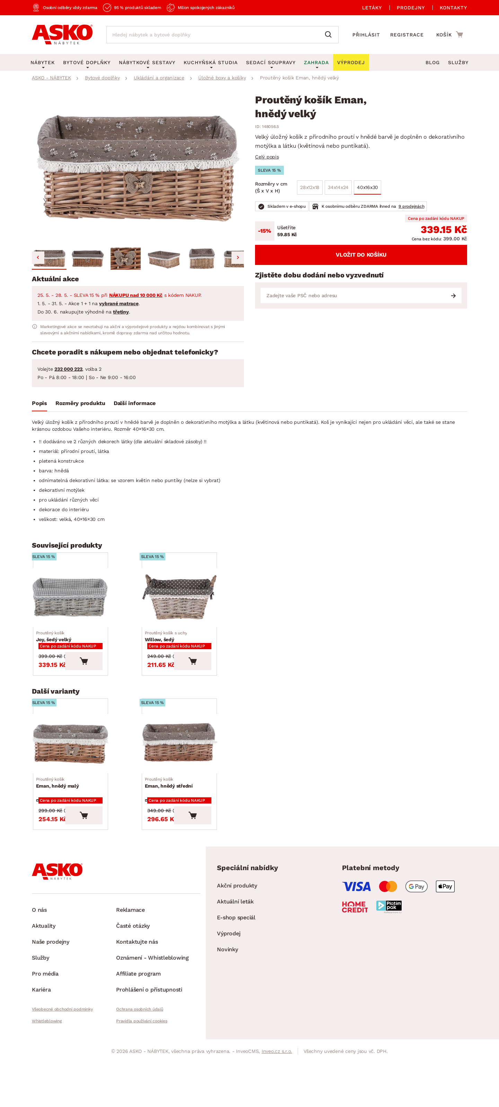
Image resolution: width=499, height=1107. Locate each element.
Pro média (45, 1029)
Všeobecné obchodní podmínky (62, 1064)
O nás (39, 965)
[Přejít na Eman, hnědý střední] (195, 781)
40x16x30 (367, 187)
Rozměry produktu (80, 403)
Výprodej (228, 989)
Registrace (407, 34)
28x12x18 (309, 187)
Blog (433, 62)
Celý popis (267, 157)
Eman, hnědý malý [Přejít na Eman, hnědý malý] (59, 829)
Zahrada (316, 62)
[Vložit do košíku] (115, 689)
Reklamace (130, 965)
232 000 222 (68, 369)
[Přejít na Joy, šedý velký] (86, 607)
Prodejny (411, 7)
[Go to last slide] (38, 257)
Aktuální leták (235, 957)
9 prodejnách (411, 206)
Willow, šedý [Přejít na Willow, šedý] (168, 656)
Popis (39, 403)
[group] (138, 170)
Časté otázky (133, 981)
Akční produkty (237, 941)
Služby (458, 62)
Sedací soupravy (271, 62)
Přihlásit (366, 34)
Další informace (135, 403)
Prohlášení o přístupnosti (149, 1045)
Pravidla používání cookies (141, 1076)
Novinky (227, 1005)
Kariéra (41, 1045)
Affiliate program (138, 1029)
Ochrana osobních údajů (139, 1064)
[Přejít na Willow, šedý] (195, 607)
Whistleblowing (47, 1076)
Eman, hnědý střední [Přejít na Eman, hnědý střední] (171, 829)
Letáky (372, 7)
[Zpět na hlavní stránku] (62, 34)
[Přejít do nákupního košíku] (449, 34)
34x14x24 (338, 187)
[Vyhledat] (330, 34)
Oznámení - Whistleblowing (152, 1013)
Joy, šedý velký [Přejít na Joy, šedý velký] (56, 656)
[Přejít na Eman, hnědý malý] (86, 781)
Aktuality (43, 981)
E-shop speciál (236, 973)
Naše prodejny (50, 997)
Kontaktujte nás (137, 997)
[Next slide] (237, 257)
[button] (49, 259)
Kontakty (453, 7)
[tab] (39, 405)
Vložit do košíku (361, 254)
